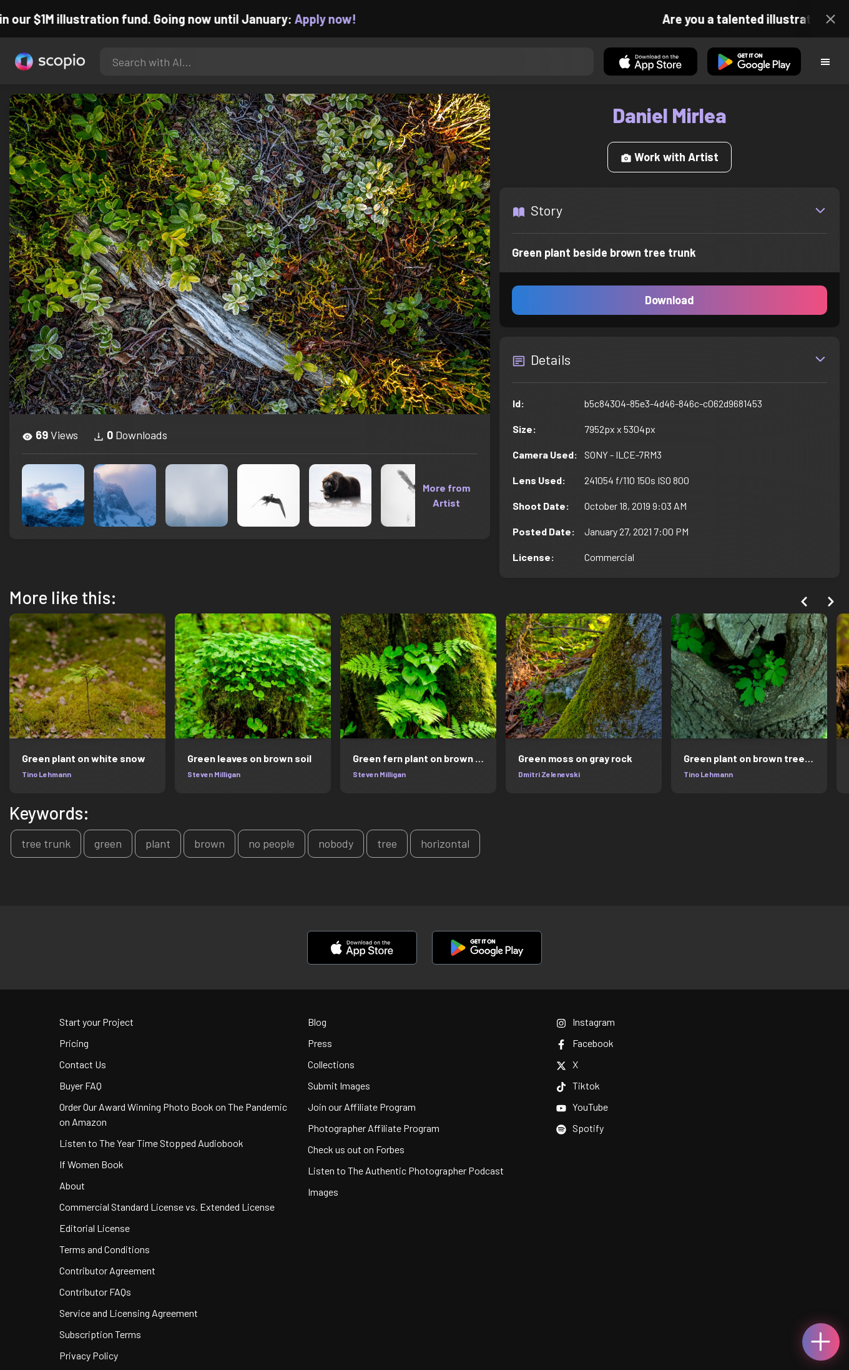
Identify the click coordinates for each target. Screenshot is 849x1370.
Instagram (585, 1022)
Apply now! (336, 18)
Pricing (74, 1043)
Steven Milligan (213, 774)
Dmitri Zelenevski (549, 774)
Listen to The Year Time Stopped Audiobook (151, 1143)
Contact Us (82, 1064)
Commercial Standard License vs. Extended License (167, 1207)
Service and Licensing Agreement (128, 1313)
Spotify (580, 1128)
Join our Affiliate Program (362, 1107)
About (72, 1185)
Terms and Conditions (104, 1249)
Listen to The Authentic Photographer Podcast (406, 1170)
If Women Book (91, 1164)
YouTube (582, 1107)
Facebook (585, 1043)
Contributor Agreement (107, 1270)
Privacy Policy (88, 1355)
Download (669, 300)
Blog (317, 1022)
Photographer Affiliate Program (373, 1128)
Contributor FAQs (95, 1292)
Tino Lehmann (46, 774)
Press (320, 1043)
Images (323, 1192)
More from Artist (446, 495)
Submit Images (339, 1085)
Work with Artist (670, 157)
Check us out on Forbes (356, 1149)
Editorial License (94, 1228)
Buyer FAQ (80, 1085)
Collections (331, 1064)
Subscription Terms (100, 1334)
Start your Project (96, 1022)
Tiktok (578, 1085)
